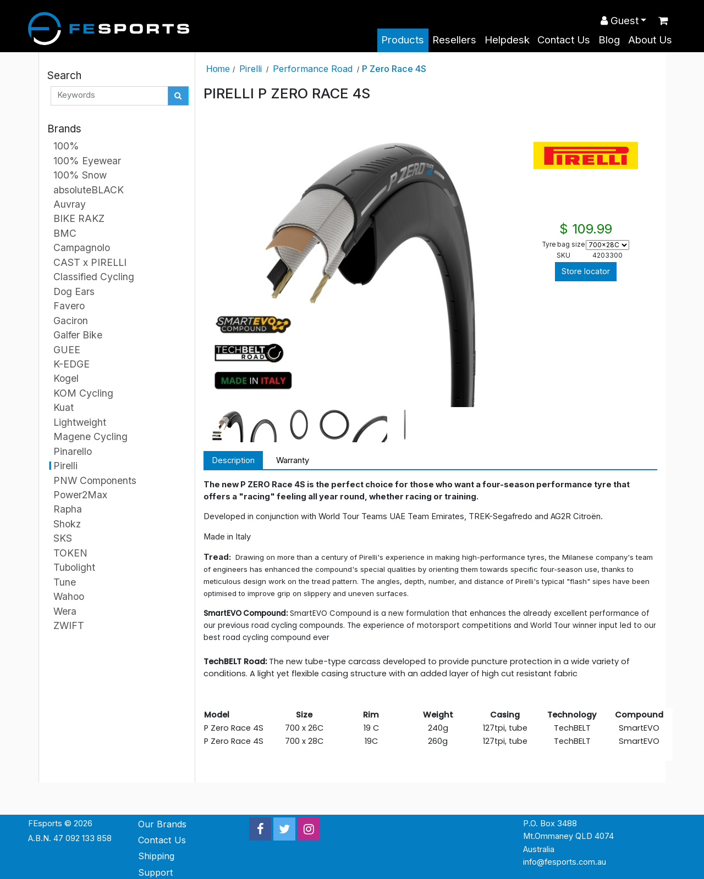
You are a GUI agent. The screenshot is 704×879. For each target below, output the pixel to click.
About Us (650, 40)
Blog (609, 40)
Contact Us (563, 40)
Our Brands (162, 824)
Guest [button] (620, 20)
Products (402, 40)
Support (155, 872)
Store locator (586, 271)
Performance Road (313, 68)
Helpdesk (507, 40)
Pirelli (250, 68)
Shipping (156, 855)
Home (218, 69)
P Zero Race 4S (394, 68)
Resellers (454, 40)
